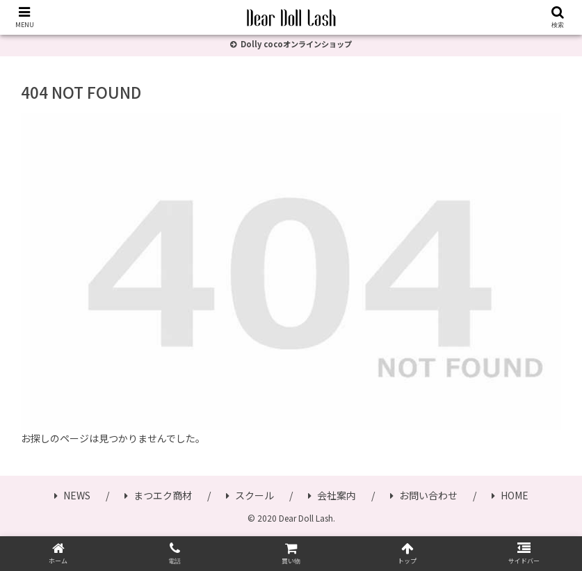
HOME (510, 495)
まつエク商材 (158, 495)
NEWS (72, 495)
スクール (250, 495)
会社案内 (332, 495)
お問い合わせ (424, 495)
